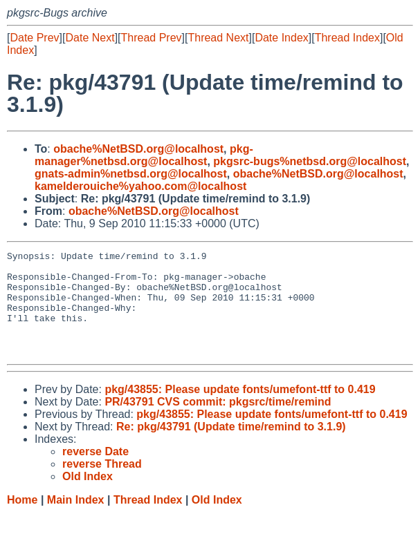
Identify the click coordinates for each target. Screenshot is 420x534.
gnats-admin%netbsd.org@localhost (131, 174)
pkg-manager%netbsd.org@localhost (144, 155)
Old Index (217, 520)
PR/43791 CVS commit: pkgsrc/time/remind (217, 422)
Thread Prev (151, 38)
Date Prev (34, 38)
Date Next (89, 38)
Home (22, 520)
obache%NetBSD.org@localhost (138, 149)
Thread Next (218, 38)
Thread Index (347, 38)
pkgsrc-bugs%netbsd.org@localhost (309, 161)
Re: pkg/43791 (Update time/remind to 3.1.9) (231, 447)
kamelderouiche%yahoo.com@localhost (140, 186)
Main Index (75, 520)
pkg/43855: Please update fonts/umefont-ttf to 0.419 (239, 410)
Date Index (281, 38)
